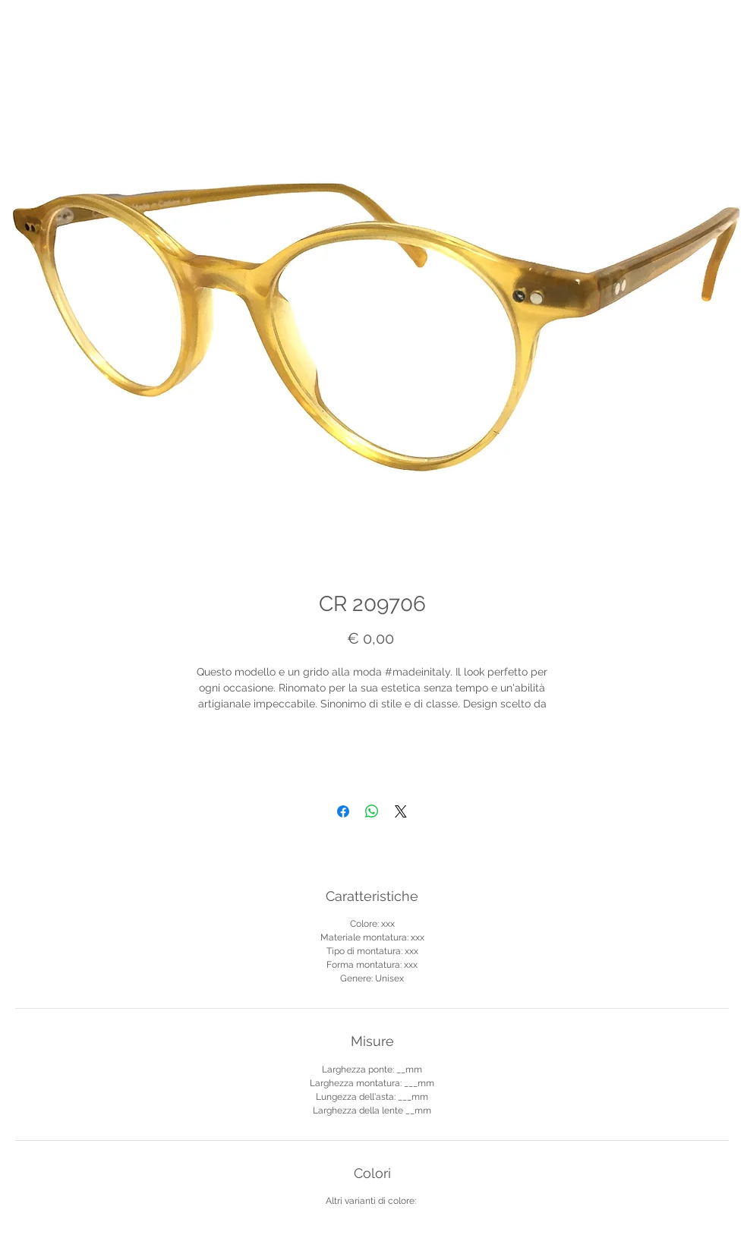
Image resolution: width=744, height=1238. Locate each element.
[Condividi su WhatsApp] (372, 811)
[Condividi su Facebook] (343, 811)
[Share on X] (401, 811)
